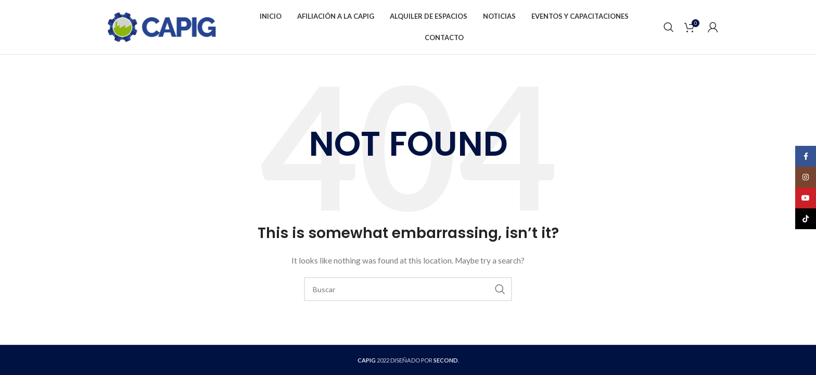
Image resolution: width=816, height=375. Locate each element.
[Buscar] (668, 27)
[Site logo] (161, 26)
